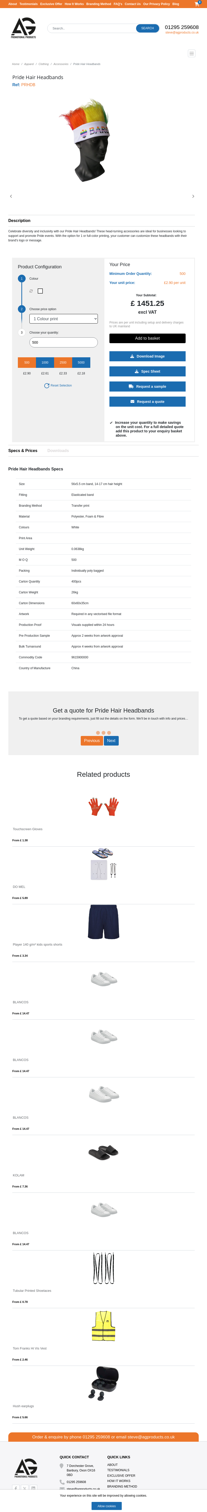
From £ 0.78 (20, 1301)
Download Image (147, 356)
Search (147, 28)
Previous (92, 740)
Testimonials (29, 4)
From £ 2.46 (20, 1359)
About (12, 4)
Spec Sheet (147, 371)
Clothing (43, 64)
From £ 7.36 (20, 1186)
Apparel (29, 64)
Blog (175, 4)
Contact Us (133, 4)
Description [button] (19, 220)
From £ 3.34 (20, 955)
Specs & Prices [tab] (22, 450)
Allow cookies (107, 1506)
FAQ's (118, 4)
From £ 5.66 (20, 1417)
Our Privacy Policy (156, 4)
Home (15, 64)
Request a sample (147, 386)
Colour (33, 278)
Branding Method (98, 4)
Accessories (61, 64)
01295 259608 (182, 27)
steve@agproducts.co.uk (182, 32)
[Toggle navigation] (103, 53)
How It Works (74, 4)
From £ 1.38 (20, 840)
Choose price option (42, 309)
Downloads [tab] (58, 450)
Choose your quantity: (44, 332)
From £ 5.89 (20, 897)
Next (111, 740)
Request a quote (147, 402)
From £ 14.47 (20, 1013)
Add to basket (147, 338)
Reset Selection (58, 385)
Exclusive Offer (51, 4)
